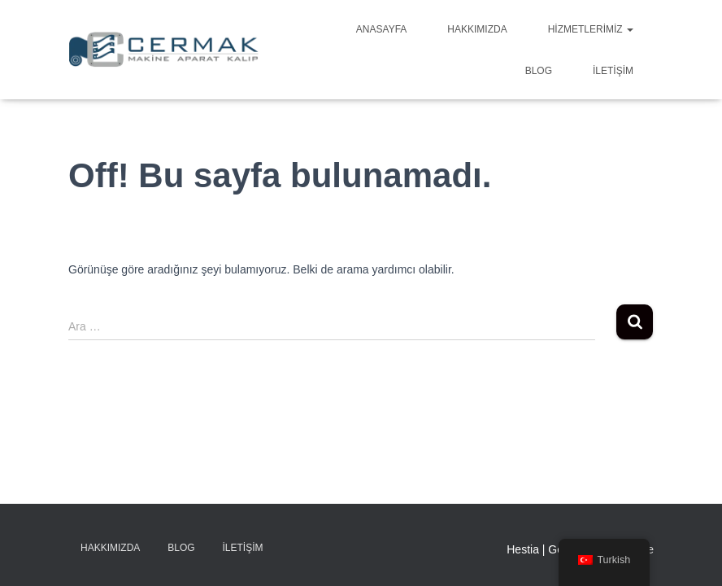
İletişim (613, 71)
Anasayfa (381, 29)
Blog (538, 71)
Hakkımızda (477, 29)
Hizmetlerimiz (590, 29)
